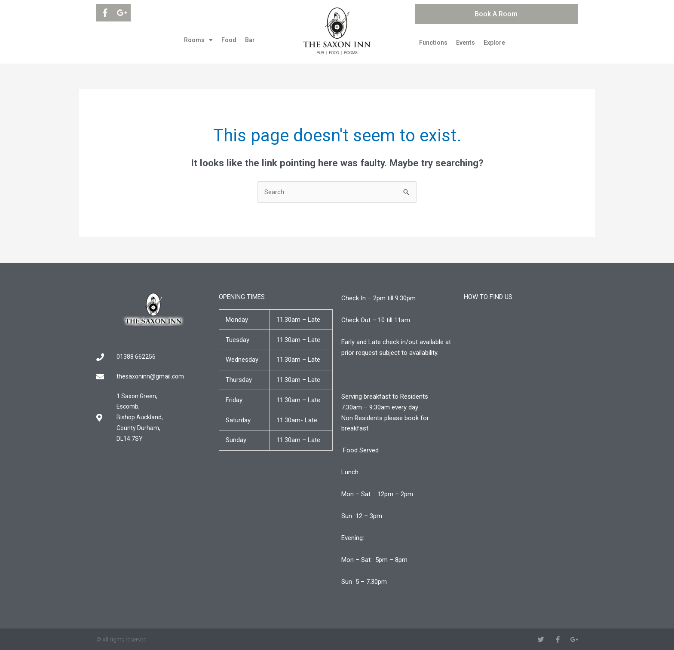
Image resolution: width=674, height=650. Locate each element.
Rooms (198, 40)
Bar (250, 40)
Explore (494, 42)
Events (465, 42)
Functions (433, 42)
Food (228, 40)
